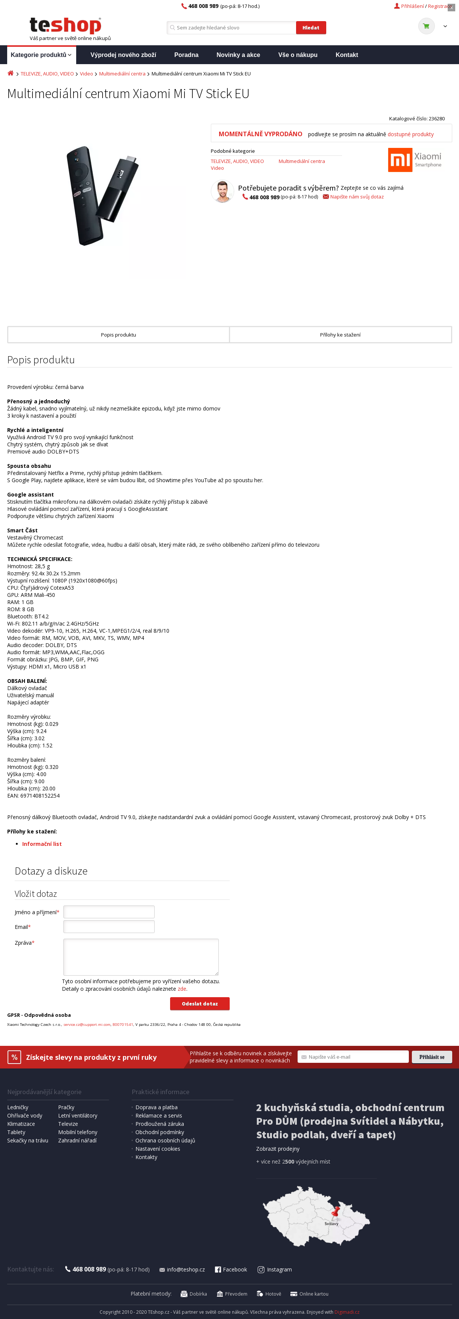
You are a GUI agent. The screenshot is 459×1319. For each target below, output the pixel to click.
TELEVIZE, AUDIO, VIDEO (47, 73)
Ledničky (17, 1107)
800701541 (123, 1024)
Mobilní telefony (77, 1132)
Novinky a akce (238, 55)
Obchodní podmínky (159, 1132)
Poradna (186, 55)
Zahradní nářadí (77, 1140)
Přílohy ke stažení (340, 334)
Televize (68, 1123)
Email (23, 926)
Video (86, 73)
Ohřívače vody (24, 1115)
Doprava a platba (156, 1107)
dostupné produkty (411, 134)
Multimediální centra (122, 73)
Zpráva (25, 942)
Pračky (66, 1107)
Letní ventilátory (77, 1115)
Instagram (274, 1269)
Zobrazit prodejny (277, 1148)
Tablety (16, 1132)
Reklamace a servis (158, 1115)
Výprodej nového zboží (123, 55)
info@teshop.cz (182, 1269)
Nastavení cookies (157, 1148)
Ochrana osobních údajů (165, 1140)
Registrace (440, 6)
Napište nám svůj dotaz (353, 196)
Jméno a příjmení (37, 912)
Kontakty (146, 1157)
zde (182, 988)
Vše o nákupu (298, 55)
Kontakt (347, 55)
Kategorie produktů (42, 55)
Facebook (230, 1269)
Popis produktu (118, 334)
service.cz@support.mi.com (87, 1024)
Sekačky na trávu (27, 1140)
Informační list (42, 843)
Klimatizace (21, 1123)
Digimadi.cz (347, 1312)
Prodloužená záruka (159, 1123)
